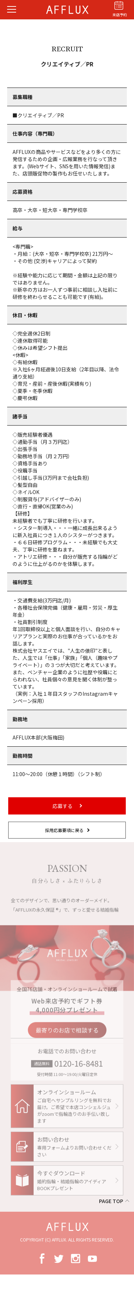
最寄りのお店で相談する (67, 1034)
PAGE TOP (111, 1201)
